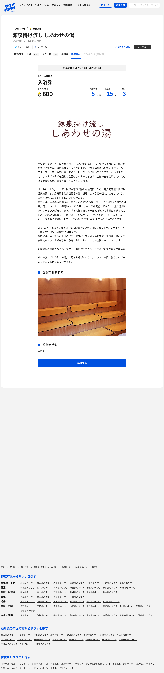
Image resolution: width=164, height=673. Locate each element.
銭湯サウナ (66, 663)
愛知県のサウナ (60, 596)
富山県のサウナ (44, 592)
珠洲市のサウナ (74, 634)
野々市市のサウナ (42, 639)
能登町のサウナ (43, 644)
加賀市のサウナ (91, 634)
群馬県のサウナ (60, 587)
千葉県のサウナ (94, 587)
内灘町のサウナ (93, 639)
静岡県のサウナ (44, 596)
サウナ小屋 (39, 668)
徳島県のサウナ (110, 606)
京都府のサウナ (44, 601)
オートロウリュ (35, 663)
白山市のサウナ (8, 639)
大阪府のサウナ (60, 601)
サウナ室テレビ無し (95, 663)
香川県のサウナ (127, 606)
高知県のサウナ (27, 610)
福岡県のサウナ (27, 615)
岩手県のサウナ (60, 582)
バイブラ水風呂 (113, 663)
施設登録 (67, 5)
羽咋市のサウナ (107, 634)
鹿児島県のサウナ (128, 615)
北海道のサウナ (27, 582)
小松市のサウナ (41, 634)
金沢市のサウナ (8, 634)
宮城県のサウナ (77, 582)
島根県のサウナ (44, 606)
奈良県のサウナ (94, 601)
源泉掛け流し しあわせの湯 (43, 35)
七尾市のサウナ (24, 634)
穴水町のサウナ (26, 644)
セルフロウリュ (18, 663)
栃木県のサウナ (44, 587)
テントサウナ (25, 668)
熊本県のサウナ (77, 615)
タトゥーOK (128, 663)
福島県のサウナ (127, 582)
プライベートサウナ (68, 668)
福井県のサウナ (77, 592)
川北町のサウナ (60, 639)
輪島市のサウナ (57, 634)
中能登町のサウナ (9, 644)
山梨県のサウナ (94, 592)
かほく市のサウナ (125, 634)
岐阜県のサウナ (27, 596)
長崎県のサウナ (60, 615)
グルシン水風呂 (51, 663)
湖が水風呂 (51, 668)
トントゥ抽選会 (83, 5)
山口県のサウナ (94, 606)
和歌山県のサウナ (111, 601)
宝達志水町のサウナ (128, 639)
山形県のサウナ (110, 582)
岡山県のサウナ (60, 606)
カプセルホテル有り (145, 663)
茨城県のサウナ (27, 587)
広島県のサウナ (77, 606)
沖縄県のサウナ (145, 615)
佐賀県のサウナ (44, 615)
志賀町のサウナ (109, 639)
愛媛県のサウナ (143, 606)
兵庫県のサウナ (77, 601)
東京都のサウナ (110, 587)
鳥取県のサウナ (27, 606)
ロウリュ (5, 663)
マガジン (56, 5)
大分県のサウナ (94, 615)
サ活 (46, 5)
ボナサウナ (78, 663)
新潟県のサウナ (27, 592)
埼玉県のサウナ (77, 587)
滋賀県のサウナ (27, 601)
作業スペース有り (9, 668)
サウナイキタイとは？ (30, 5)
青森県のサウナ (44, 582)
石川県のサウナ (60, 592)
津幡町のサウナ (76, 639)
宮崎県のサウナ (110, 615)
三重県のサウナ (77, 596)
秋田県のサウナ (94, 582)
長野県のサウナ (110, 592)
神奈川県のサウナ (128, 587)
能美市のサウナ (24, 639)
